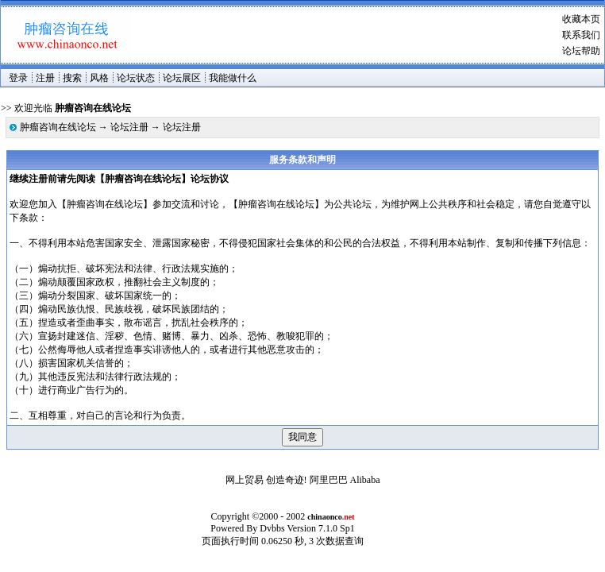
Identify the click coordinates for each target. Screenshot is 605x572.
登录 (18, 77)
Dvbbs (272, 528)
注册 (45, 77)
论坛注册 (129, 127)
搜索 (72, 77)
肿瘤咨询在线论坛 (58, 127)
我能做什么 (232, 77)
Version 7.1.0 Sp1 (320, 528)
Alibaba (365, 479)
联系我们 (581, 35)
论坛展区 (182, 77)
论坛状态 (136, 77)
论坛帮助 (581, 50)
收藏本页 (581, 19)
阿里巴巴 (329, 479)
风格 (99, 77)
